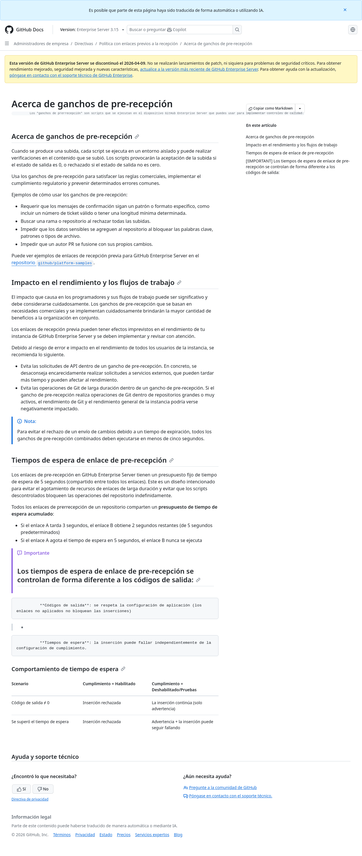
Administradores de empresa (41, 43)
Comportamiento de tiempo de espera (68, 669)
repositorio (52, 262)
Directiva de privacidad (30, 799)
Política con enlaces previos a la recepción (138, 43)
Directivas (83, 43)
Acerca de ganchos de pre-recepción (218, 43)
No (43, 789)
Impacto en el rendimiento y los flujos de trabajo (96, 282)
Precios (124, 834)
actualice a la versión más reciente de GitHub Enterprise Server (199, 69)
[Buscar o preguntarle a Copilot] (184, 29)
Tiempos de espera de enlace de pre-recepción (93, 460)
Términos (62, 834)
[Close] (345, 9)
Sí (21, 789)
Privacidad (85, 834)
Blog (178, 834)
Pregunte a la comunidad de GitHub (220, 787)
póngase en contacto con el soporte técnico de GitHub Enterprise (70, 75)
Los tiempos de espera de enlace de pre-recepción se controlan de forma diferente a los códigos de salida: (108, 575)
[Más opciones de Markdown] (300, 108)
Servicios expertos (152, 834)
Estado (105, 834)
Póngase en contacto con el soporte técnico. (227, 795)
